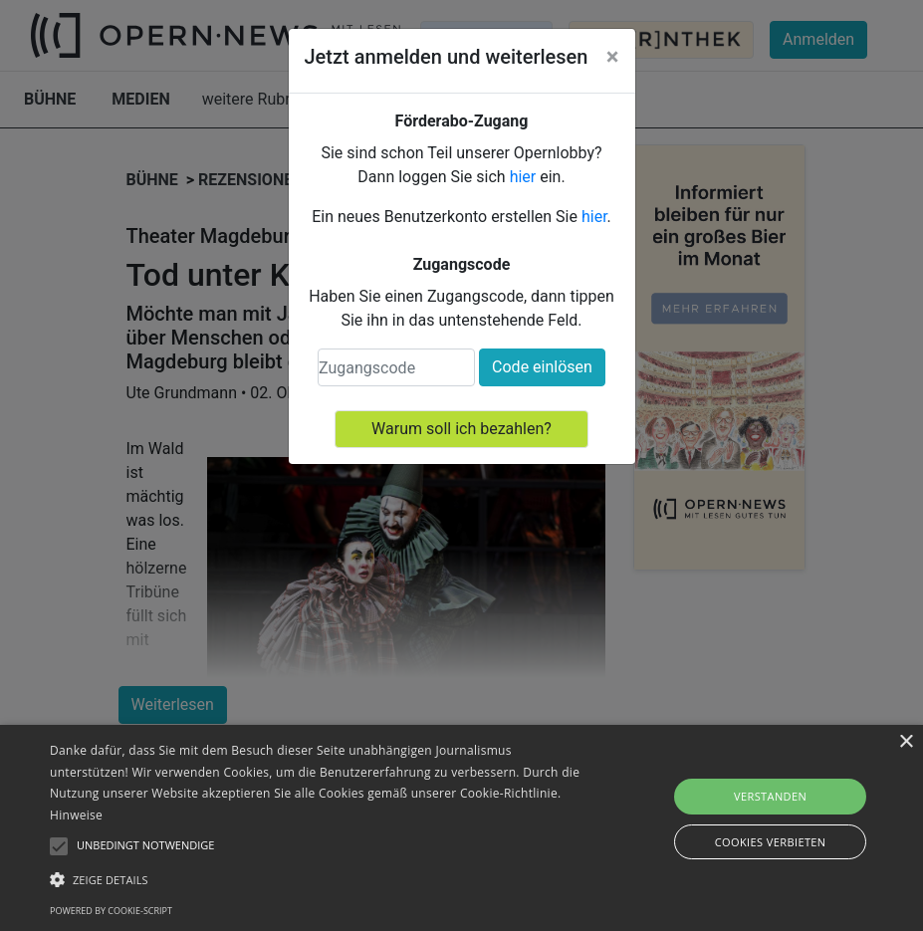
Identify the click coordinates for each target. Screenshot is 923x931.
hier (523, 176)
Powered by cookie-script (111, 910)
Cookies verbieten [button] (770, 841)
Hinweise (76, 815)
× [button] (905, 742)
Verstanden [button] (770, 796)
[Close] (612, 57)
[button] (317, 879)
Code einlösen (542, 366)
